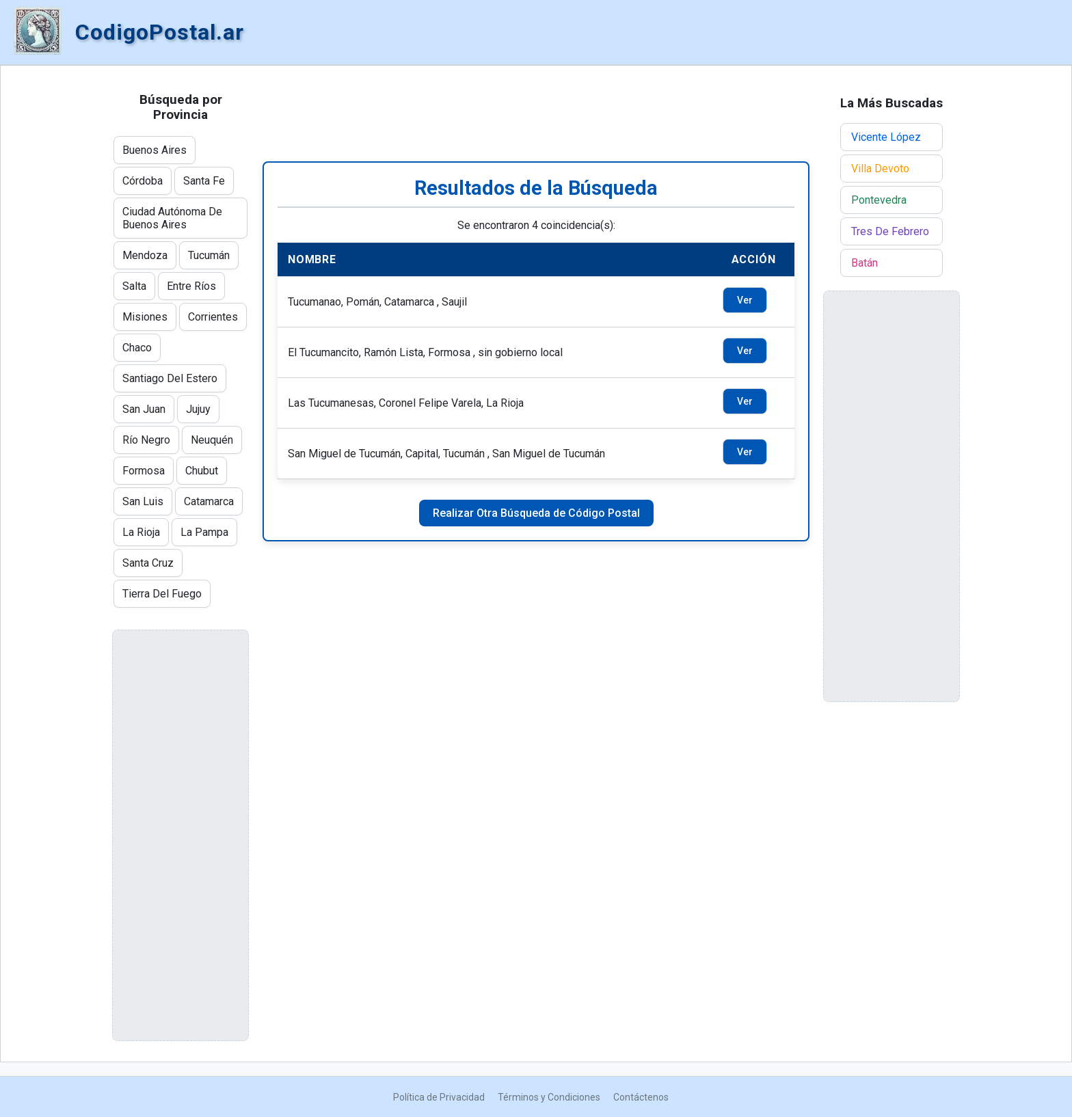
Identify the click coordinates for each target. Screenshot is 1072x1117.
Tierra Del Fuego (162, 593)
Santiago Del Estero (169, 378)
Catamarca (209, 501)
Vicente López (886, 137)
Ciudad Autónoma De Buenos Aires (172, 218)
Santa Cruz (148, 562)
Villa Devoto (880, 168)
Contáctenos (641, 1097)
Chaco (137, 347)
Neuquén (212, 439)
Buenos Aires (154, 150)
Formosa (143, 470)
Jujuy (198, 409)
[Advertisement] (536, 113)
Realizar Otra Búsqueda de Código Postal (536, 513)
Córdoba (142, 180)
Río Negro (146, 439)
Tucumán (209, 255)
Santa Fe (204, 180)
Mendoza (145, 255)
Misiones (145, 316)
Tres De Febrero (890, 231)
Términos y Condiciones (549, 1097)
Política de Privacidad (439, 1097)
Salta (134, 286)
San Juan (143, 409)
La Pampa (204, 532)
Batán (864, 262)
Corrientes (213, 316)
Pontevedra (879, 199)
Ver (745, 300)
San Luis (142, 501)
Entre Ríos (191, 286)
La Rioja (141, 532)
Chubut (201, 470)
